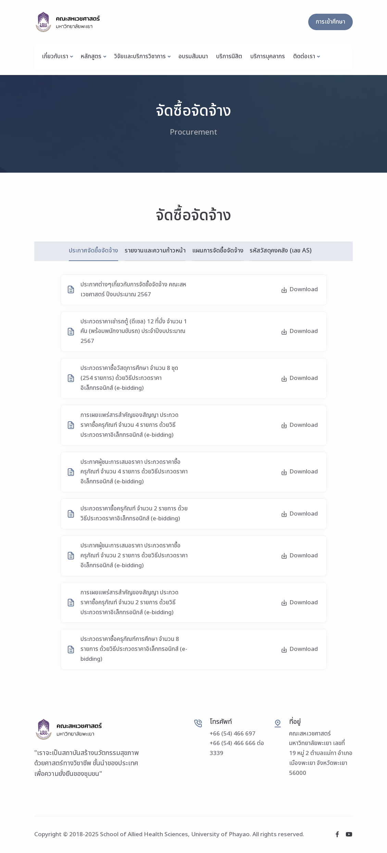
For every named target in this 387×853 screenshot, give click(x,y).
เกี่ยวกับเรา (55, 56)
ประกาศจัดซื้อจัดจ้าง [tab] (92, 250)
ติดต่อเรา (304, 56)
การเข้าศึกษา (330, 21)
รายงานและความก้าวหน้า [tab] (154, 250)
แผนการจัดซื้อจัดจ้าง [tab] (218, 250)
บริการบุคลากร (267, 56)
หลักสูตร (91, 56)
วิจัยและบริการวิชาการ (140, 56)
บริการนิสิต (229, 56)
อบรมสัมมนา (193, 56)
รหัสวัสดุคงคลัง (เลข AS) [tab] (281, 250)
